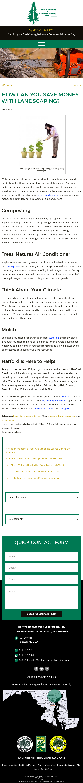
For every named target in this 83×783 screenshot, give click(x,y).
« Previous (7, 85)
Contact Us (38, 769)
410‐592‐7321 (41, 30)
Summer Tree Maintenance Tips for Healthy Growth (34, 458)
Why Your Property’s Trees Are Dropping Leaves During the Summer (38, 450)
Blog (79, 765)
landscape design (55, 416)
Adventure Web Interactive (55, 781)
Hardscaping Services (66, 765)
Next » (77, 85)
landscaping (69, 416)
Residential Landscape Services (27, 416)
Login (41, 779)
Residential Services (27, 765)
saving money (8, 420)
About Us (13, 765)
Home (4, 765)
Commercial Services (46, 765)
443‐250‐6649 (59, 631)
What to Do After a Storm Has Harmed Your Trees (32, 471)
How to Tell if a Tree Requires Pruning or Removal (32, 478)
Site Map (48, 769)
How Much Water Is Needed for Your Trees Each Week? (35, 465)
